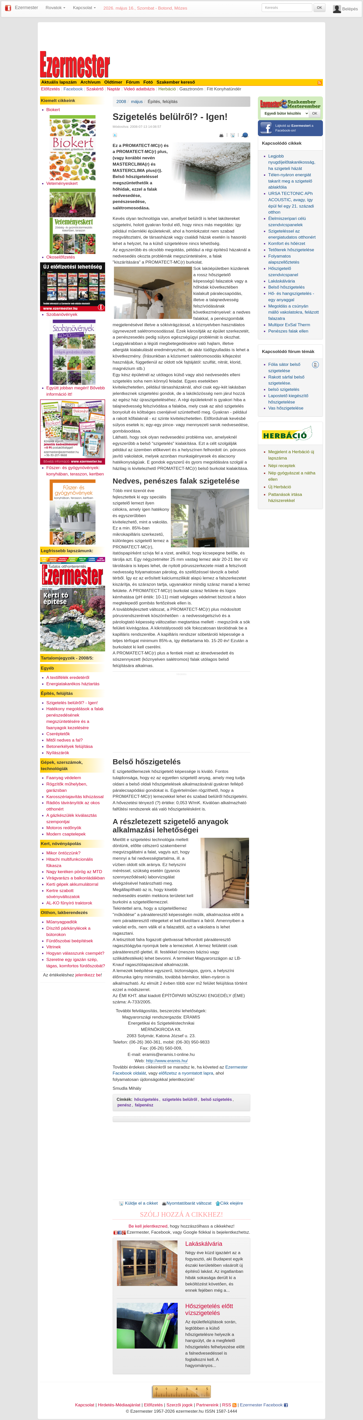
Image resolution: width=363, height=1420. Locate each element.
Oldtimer (113, 82)
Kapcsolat (84, 1404)
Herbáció (167, 88)
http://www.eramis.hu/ (167, 1060)
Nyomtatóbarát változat (186, 1203)
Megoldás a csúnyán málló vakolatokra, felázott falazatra (293, 312)
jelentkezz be (88, 974)
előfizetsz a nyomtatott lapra (186, 1073)
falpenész (144, 1105)
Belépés (350, 8)
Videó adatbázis (139, 88)
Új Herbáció (279, 486)
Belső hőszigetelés (286, 287)
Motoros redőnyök (63, 827)
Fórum (133, 82)
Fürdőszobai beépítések (69, 940)
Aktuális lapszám (59, 82)
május (137, 101)
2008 (121, 101)
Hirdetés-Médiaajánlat (119, 1404)
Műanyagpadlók (61, 921)
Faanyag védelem (63, 777)
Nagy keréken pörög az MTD (74, 871)
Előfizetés (50, 88)
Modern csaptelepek (66, 833)
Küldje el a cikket (138, 1203)
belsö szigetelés (283, 389)
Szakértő (94, 88)
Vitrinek (53, 946)
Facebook (73, 88)
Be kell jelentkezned (148, 1226)
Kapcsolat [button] (84, 7)
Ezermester (26, 7)
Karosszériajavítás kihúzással (75, 796)
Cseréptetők (58, 733)
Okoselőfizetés (60, 257)
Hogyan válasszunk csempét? (75, 953)
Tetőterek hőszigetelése (291, 249)
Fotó (148, 82)
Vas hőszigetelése (285, 408)
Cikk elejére (229, 1203)
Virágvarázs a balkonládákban (75, 877)
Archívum (90, 82)
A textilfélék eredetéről (67, 677)
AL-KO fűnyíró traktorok (69, 902)
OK (319, 8)
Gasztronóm (191, 88)
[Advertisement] (181, 35)
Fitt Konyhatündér (224, 88)
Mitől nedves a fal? (64, 740)
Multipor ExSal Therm (289, 324)
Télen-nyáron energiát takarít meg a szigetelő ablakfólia (290, 181)
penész (124, 1105)
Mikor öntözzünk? (63, 852)
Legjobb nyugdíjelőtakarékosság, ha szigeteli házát (291, 162)
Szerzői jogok (179, 1404)
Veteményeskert (62, 183)
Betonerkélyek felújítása (69, 746)
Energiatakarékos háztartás (73, 683)
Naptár (113, 88)
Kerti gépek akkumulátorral (72, 884)
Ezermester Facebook (264, 1404)
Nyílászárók (57, 752)
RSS (229, 1404)
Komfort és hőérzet (286, 243)
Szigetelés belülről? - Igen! (72, 702)
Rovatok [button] (55, 7)
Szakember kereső (176, 82)
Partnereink (207, 1404)
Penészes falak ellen (288, 331)
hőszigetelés (146, 1099)
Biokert (53, 109)
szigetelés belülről (179, 1099)
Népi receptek (281, 465)
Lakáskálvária (281, 281)
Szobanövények (61, 314)
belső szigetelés (216, 1099)
